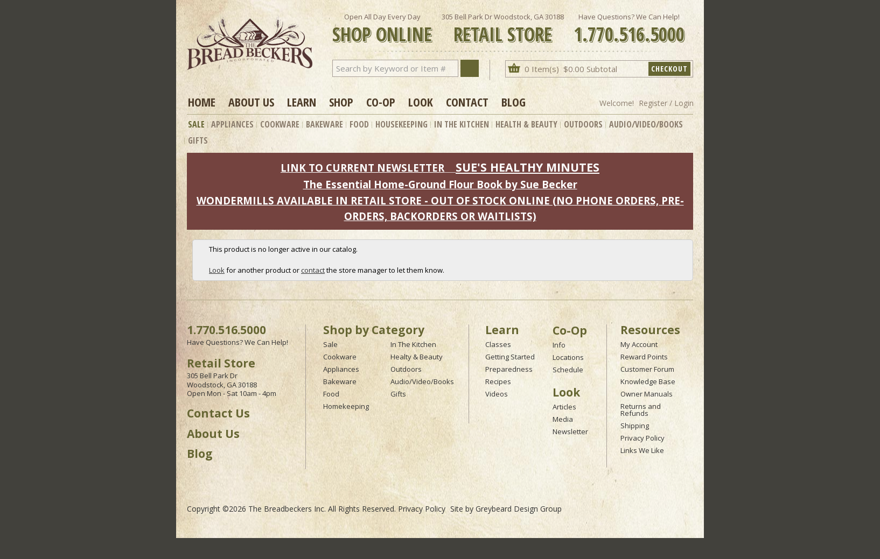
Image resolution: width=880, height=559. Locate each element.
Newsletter (570, 431)
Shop (341, 102)
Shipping (634, 425)
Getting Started (510, 357)
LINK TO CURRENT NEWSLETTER (362, 167)
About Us (251, 102)
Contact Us (218, 413)
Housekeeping (401, 124)
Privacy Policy (642, 438)
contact (313, 270)
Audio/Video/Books (646, 124)
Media (563, 419)
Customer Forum (647, 369)
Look (420, 102)
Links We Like (642, 450)
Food (359, 124)
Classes (498, 344)
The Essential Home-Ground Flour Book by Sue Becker (440, 184)
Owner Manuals (646, 394)
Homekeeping (346, 406)
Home (201, 102)
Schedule (568, 369)
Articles (564, 407)
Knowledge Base (647, 381)
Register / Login (666, 103)
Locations (568, 357)
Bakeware (324, 124)
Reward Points (644, 357)
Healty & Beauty (416, 357)
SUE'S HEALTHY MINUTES (527, 167)
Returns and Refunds (640, 409)
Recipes (498, 381)
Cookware (279, 124)
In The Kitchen (461, 124)
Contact (467, 102)
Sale (196, 124)
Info (559, 345)
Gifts (198, 140)
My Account (639, 344)
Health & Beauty (526, 124)
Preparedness (509, 369)
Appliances (232, 124)
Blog (513, 102)
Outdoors (583, 124)
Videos (496, 394)
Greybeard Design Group (519, 509)
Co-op (380, 102)
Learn (301, 102)
